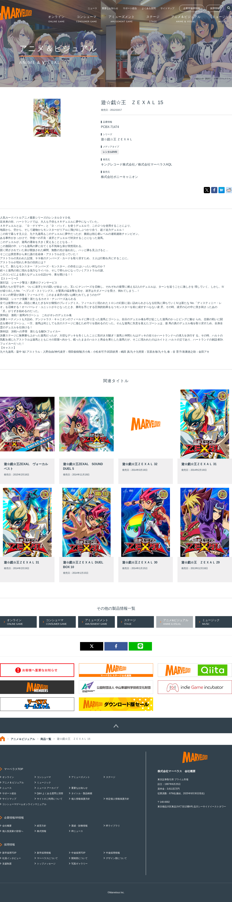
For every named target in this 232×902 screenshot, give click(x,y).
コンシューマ (44, 777)
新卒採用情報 (44, 852)
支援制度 (7, 863)
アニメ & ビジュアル (13, 782)
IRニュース (77, 831)
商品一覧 (45, 739)
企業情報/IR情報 (191, 8)
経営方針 (41, 825)
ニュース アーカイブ (47, 788)
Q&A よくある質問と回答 (50, 793)
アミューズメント (80, 777)
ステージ (110, 777)
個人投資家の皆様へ (12, 831)
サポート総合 (130, 8)
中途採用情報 (113, 852)
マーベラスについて (47, 858)
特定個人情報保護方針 (117, 798)
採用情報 (214, 8)
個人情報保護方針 (80, 798)
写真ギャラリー (79, 863)
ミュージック (44, 782)
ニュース (92, 8)
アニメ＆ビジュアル (23, 739)
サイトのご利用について (49, 798)
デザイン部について (116, 858)
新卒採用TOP (9, 852)
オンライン (8, 777)
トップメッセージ (46, 863)
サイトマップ (167, 8)
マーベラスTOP (13, 769)
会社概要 (7, 825)
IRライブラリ (113, 825)
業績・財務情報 (79, 825)
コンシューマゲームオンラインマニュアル (24, 804)
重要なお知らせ (110, 8)
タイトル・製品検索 (81, 793)
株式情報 (41, 831)
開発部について (79, 858)
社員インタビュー (11, 858)
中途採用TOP (78, 852)
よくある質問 (149, 8)
